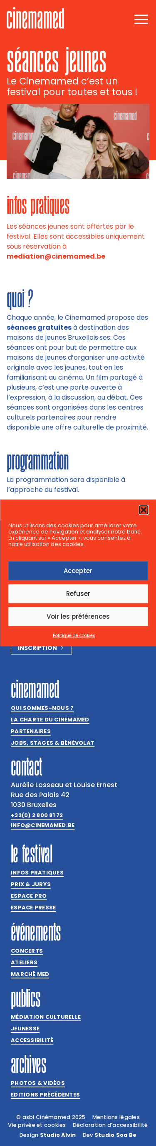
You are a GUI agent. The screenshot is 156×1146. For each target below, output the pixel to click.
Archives (28, 1064)
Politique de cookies (74, 636)
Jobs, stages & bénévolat (52, 743)
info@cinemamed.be (42, 825)
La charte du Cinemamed (50, 720)
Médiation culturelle (46, 1017)
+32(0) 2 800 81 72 (37, 815)
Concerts (27, 951)
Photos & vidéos (38, 1083)
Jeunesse (25, 1028)
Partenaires (31, 731)
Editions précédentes (45, 1095)
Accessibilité (32, 1040)
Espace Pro (29, 896)
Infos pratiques (37, 873)
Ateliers (24, 962)
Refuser (78, 593)
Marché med (30, 974)
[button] (143, 510)
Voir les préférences (78, 616)
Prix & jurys (31, 884)
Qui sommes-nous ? (42, 708)
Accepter (78, 570)
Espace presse (33, 907)
